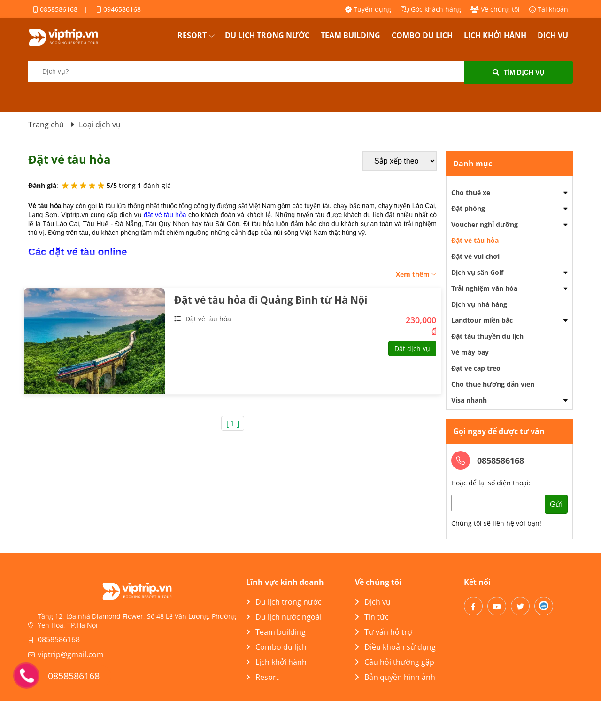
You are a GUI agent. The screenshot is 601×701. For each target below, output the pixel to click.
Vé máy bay (470, 352)
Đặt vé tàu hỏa (208, 318)
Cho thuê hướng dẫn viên (492, 384)
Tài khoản (548, 9)
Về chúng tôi (495, 9)
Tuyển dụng (368, 9)
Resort (192, 35)
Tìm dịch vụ (519, 72)
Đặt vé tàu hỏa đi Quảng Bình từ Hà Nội (270, 299)
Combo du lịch (422, 35)
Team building (350, 35)
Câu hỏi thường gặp (394, 662)
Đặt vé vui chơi (475, 256)
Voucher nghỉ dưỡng (484, 224)
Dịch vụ (553, 35)
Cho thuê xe (470, 192)
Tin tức (372, 617)
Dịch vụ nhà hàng (479, 304)
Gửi (556, 504)
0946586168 (118, 9)
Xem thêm (416, 274)
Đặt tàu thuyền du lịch (487, 336)
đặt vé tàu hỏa (165, 214)
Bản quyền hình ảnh (395, 677)
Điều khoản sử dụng (395, 647)
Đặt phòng (468, 208)
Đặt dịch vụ (412, 348)
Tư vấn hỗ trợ (383, 632)
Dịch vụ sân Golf (477, 272)
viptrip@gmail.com (71, 654)
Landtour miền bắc (482, 320)
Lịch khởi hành (495, 35)
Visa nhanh (469, 400)
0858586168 (55, 9)
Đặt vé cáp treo (476, 368)
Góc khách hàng (431, 9)
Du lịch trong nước (267, 35)
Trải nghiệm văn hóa (484, 288)
